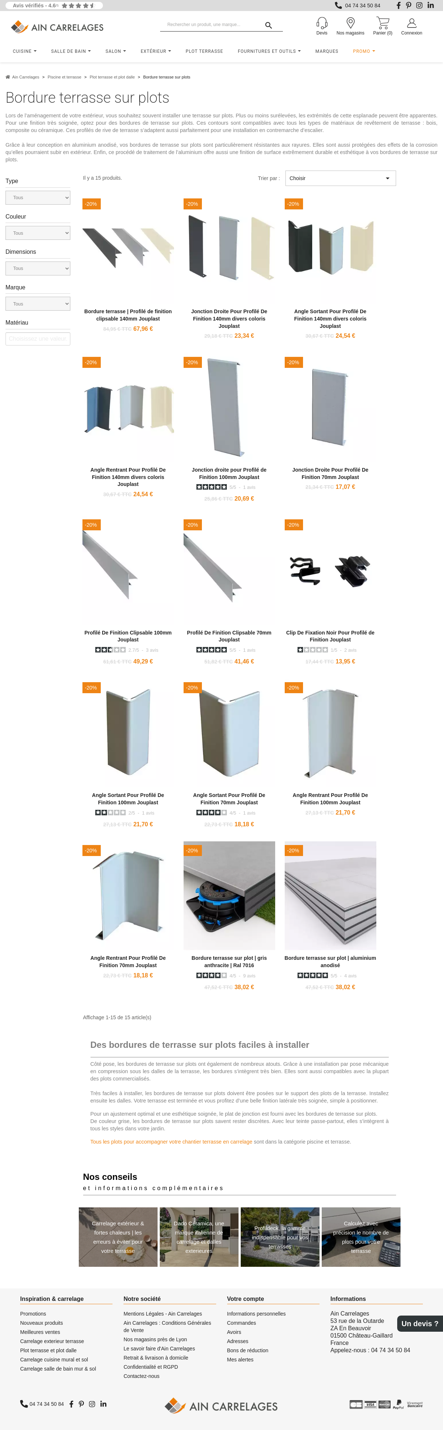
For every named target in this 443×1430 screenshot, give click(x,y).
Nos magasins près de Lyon (155, 1339)
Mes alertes (240, 1360)
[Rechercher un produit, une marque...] (221, 25)
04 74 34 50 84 (362, 5)
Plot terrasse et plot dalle (48, 1350)
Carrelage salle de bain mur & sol (58, 1369)
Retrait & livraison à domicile (155, 1358)
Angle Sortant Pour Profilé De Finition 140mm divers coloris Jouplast (330, 318)
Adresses (237, 1341)
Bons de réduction (248, 1350)
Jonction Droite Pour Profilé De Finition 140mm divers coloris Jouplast (229, 318)
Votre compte (245, 1299)
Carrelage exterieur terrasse (52, 1341)
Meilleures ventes (40, 1332)
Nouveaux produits (41, 1323)
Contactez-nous (141, 1376)
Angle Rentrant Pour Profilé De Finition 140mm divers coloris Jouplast (128, 477)
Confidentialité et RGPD (150, 1367)
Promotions (33, 1314)
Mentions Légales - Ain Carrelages (162, 1314)
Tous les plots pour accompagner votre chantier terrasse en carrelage (171, 1142)
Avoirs (234, 1332)
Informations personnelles (256, 1314)
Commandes (241, 1323)
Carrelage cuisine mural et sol (54, 1360)
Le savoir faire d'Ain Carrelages (159, 1349)
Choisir (340, 178)
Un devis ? (420, 1324)
